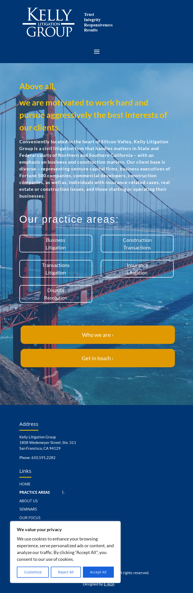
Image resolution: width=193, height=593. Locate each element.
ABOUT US (28, 500)
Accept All (98, 572)
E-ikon (109, 584)
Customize (33, 572)
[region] (65, 552)
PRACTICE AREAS (34, 492)
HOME (24, 483)
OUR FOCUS (29, 517)
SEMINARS (28, 509)
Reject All (66, 572)
